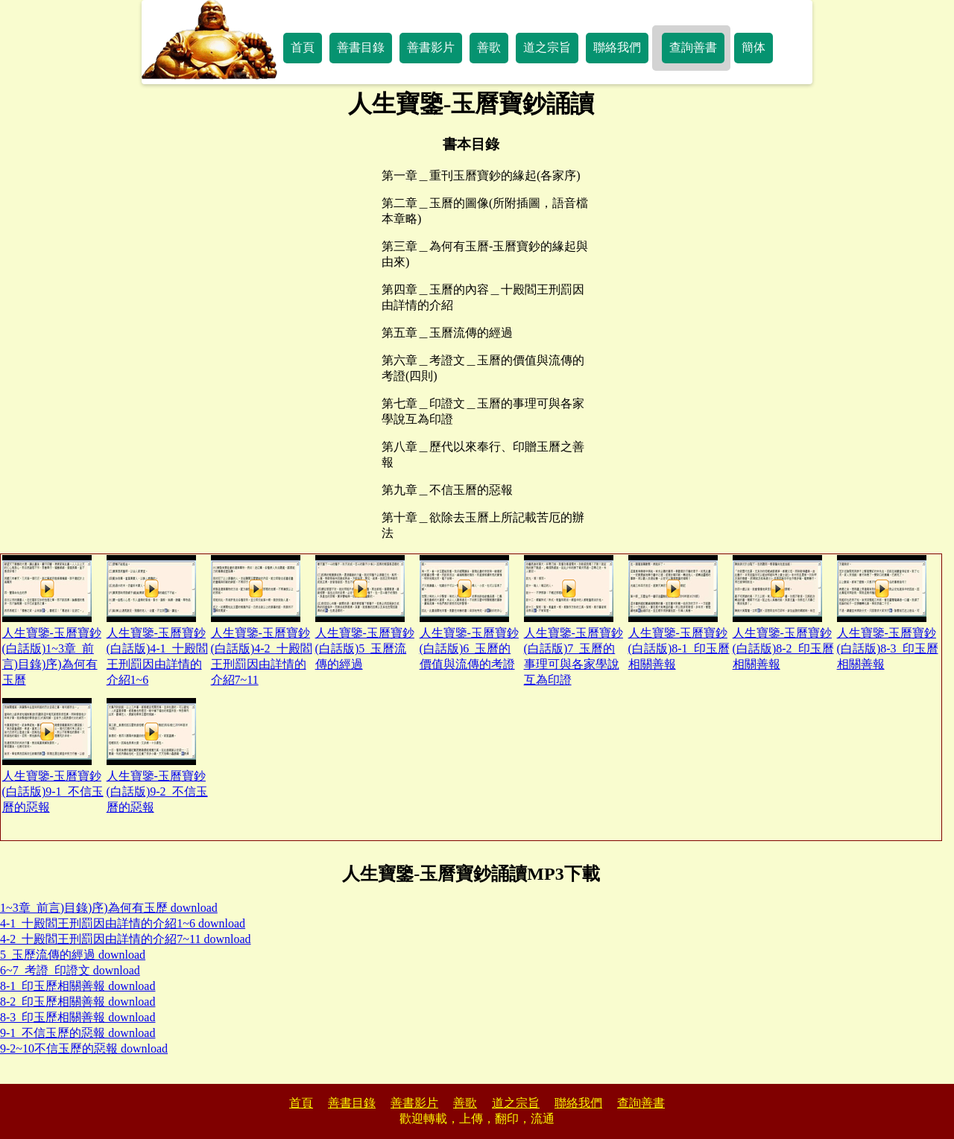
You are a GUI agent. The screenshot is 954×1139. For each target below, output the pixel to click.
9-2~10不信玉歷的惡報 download (84, 1048)
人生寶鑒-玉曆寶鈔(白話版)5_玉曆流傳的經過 (364, 612)
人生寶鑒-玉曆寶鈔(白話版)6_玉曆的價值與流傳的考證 (469, 612)
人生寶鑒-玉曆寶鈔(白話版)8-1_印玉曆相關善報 (679, 612)
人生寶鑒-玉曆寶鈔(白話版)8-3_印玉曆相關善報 (887, 612)
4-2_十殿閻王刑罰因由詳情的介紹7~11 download (125, 939)
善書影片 (431, 47)
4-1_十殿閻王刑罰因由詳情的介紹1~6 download (122, 923)
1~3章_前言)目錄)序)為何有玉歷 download (109, 907)
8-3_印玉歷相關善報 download (77, 1017)
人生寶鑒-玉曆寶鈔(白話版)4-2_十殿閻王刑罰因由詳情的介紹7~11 (261, 620)
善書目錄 (361, 47)
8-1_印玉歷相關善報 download (77, 986)
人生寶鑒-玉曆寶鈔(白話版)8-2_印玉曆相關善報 (783, 612)
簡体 (753, 47)
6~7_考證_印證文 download (70, 970)
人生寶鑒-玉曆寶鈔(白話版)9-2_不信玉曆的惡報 (157, 755)
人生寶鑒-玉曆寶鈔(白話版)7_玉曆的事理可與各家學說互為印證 (573, 620)
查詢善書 (693, 47)
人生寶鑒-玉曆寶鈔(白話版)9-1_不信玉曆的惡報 (53, 755)
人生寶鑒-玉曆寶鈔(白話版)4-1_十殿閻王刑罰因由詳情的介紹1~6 (157, 620)
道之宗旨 (547, 47)
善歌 (489, 47)
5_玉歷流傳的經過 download (72, 954)
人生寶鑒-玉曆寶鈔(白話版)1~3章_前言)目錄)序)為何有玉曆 (51, 620)
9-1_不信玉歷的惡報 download (77, 1033)
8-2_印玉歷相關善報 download (77, 1001)
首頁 (303, 47)
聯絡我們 (617, 47)
